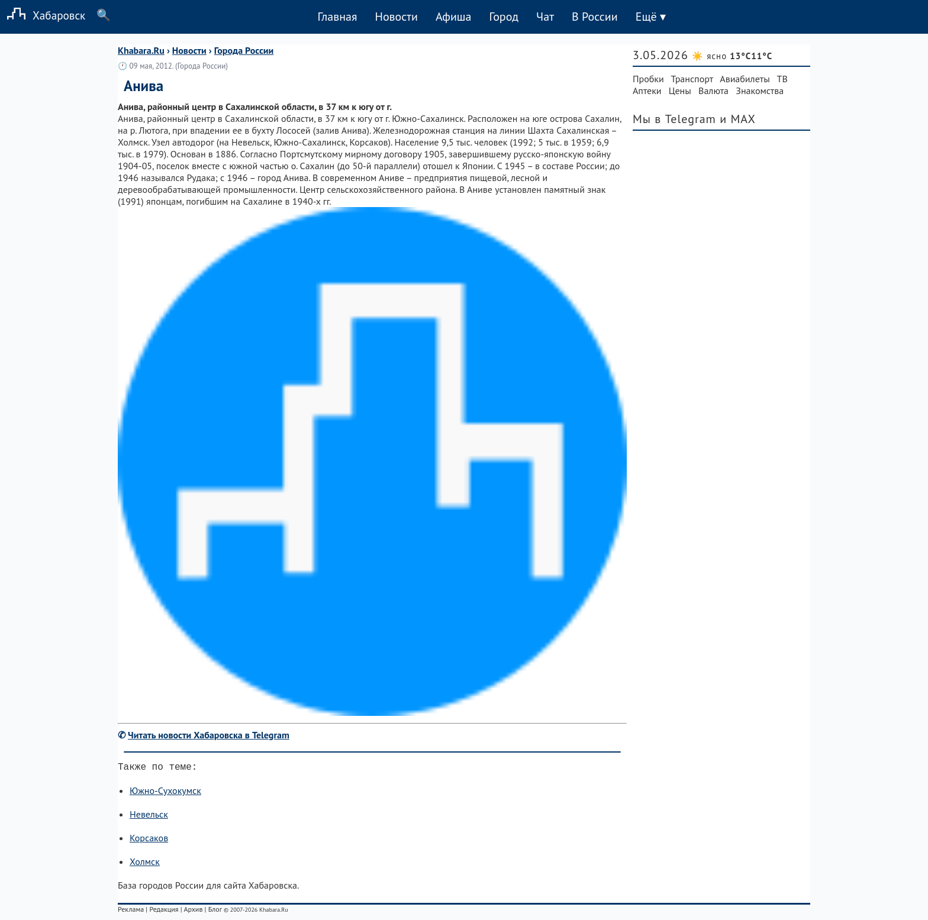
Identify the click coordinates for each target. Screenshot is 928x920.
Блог (215, 911)
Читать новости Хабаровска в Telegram (208, 735)
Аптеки (647, 90)
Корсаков (149, 840)
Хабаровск (42, 15)
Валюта (713, 90)
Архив (192, 911)
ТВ (782, 79)
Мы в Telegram (674, 119)
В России (595, 16)
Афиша (454, 16)
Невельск (149, 816)
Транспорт (692, 79)
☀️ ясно (732, 56)
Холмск (145, 864)
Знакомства (760, 90)
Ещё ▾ (651, 16)
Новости (396, 16)
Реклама (131, 911)
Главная (337, 16)
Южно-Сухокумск (165, 793)
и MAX (738, 119)
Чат (545, 16)
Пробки (648, 79)
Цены (680, 90)
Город (504, 16)
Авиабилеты (744, 79)
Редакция (163, 911)
